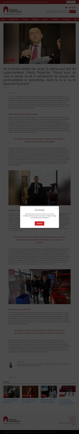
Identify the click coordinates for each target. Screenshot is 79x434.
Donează (39, 223)
